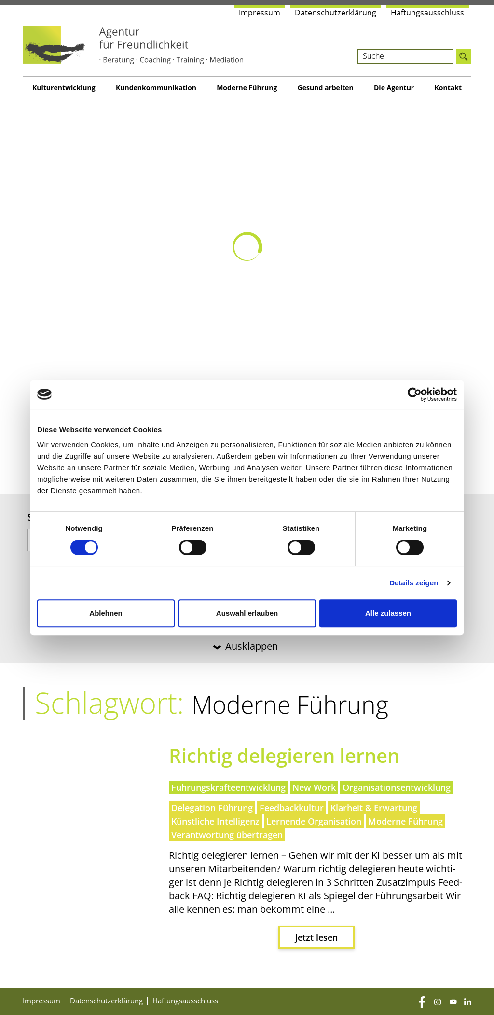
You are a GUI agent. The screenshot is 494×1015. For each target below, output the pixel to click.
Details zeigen (413, 583)
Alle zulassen (388, 613)
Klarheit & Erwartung (373, 807)
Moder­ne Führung (247, 87)
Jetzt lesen (316, 937)
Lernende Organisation (313, 821)
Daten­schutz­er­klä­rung (335, 12)
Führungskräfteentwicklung (228, 787)
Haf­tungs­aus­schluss (427, 12)
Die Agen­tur (394, 87)
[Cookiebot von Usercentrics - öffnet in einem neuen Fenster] (414, 394)
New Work (314, 787)
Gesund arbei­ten (326, 87)
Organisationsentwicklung (397, 787)
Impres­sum (259, 12)
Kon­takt (448, 87)
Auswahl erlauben (247, 613)
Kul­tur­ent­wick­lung (64, 87)
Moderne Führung (405, 821)
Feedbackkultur (292, 807)
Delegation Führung (212, 807)
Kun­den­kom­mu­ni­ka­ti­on (156, 87)
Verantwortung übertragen (227, 834)
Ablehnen (105, 613)
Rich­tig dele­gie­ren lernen (284, 755)
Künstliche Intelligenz (215, 821)
